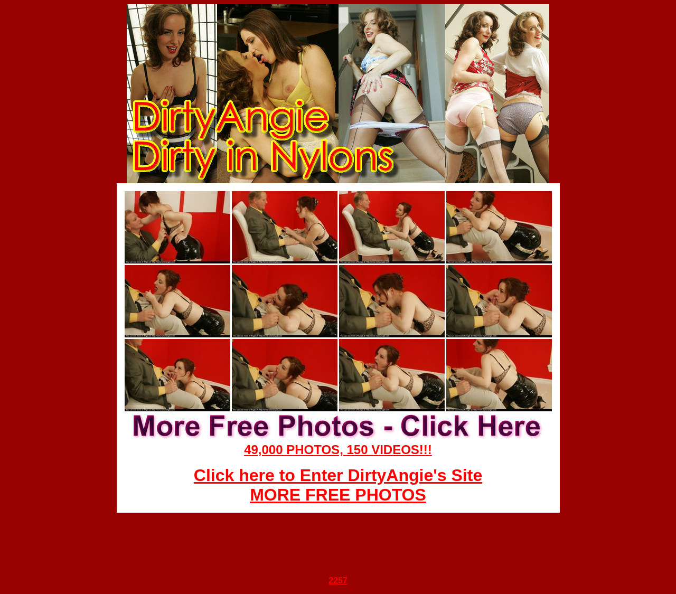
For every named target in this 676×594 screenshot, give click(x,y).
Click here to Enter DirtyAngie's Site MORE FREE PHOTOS (338, 485)
